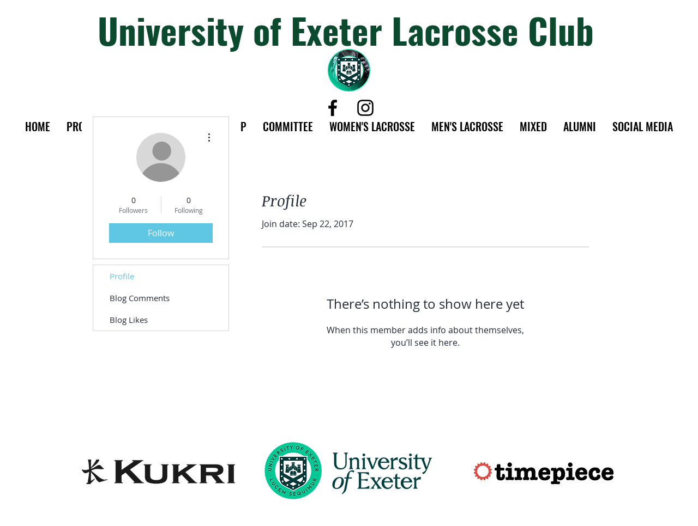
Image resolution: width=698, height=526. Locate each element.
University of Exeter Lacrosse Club (346, 29)
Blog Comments (140, 297)
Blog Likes (129, 319)
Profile (122, 276)
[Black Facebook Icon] (333, 108)
